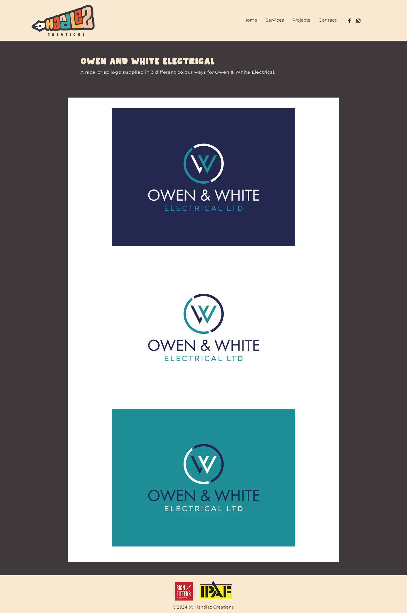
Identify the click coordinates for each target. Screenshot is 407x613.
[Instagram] (358, 21)
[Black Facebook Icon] (349, 21)
